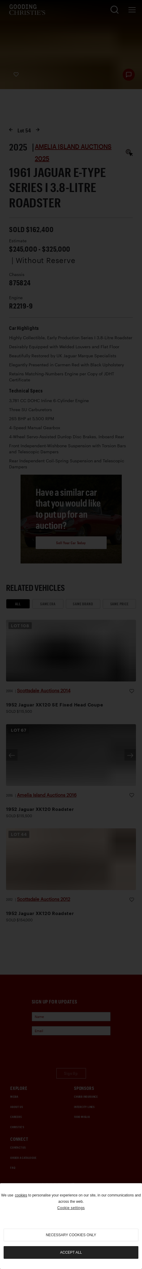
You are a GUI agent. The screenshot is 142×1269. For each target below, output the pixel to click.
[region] (71, 1226)
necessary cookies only (71, 1235)
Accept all (71, 1252)
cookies (21, 1195)
